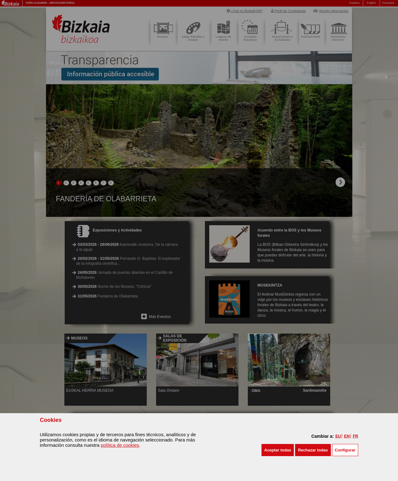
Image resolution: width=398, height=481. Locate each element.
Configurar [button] (345, 450)
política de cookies (120, 445)
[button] (277, 450)
